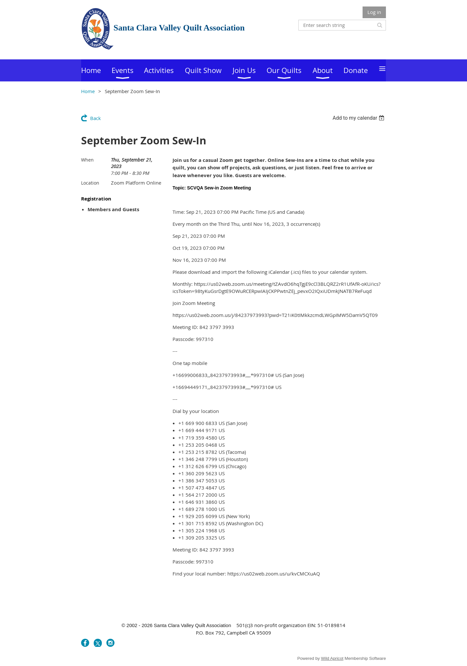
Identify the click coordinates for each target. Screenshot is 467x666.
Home (88, 91)
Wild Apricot (332, 658)
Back (95, 118)
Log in (374, 12)
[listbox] (359, 118)
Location (90, 183)
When (87, 160)
